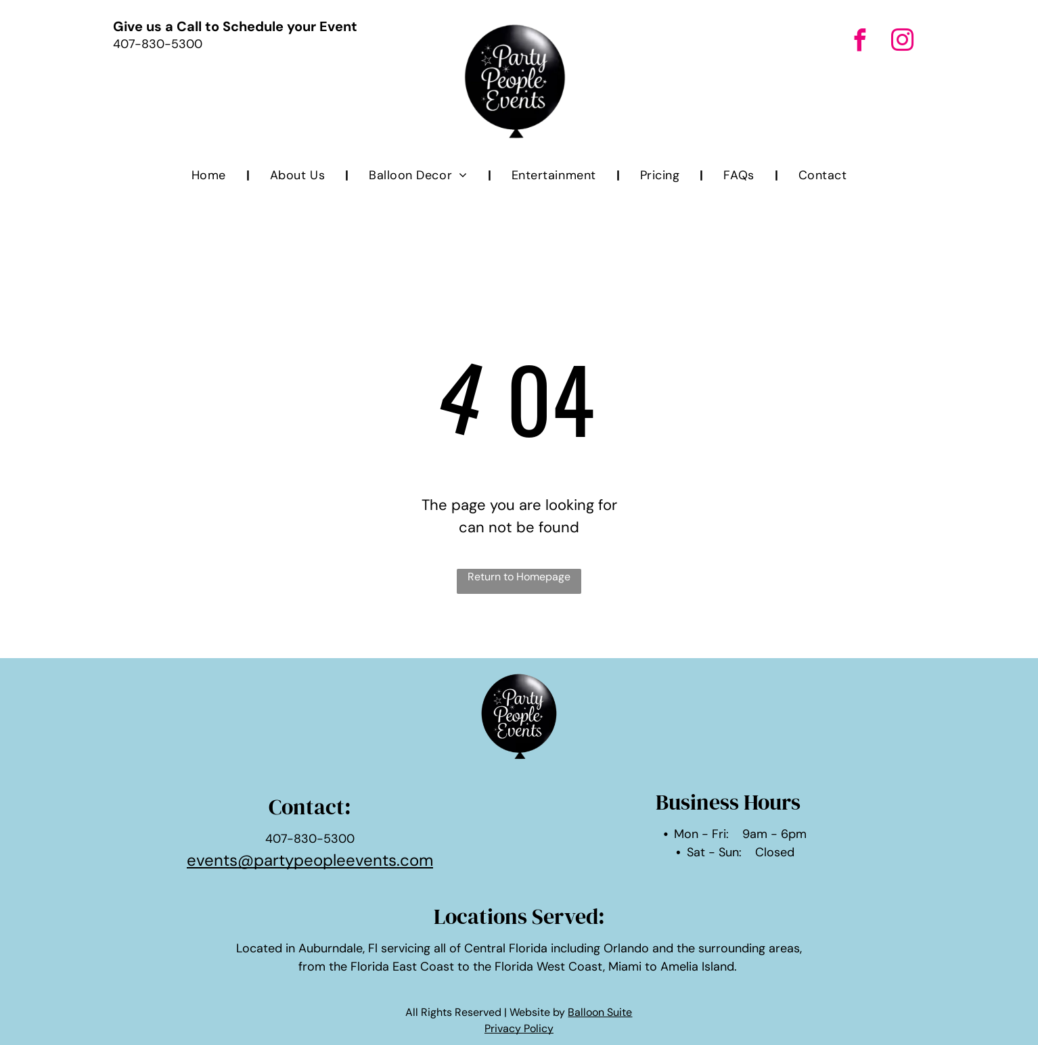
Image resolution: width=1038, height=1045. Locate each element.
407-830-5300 (157, 44)
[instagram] (903, 42)
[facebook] (860, 42)
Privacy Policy (519, 1028)
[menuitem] (210, 175)
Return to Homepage (519, 577)
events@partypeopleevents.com (310, 860)
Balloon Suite (600, 1012)
